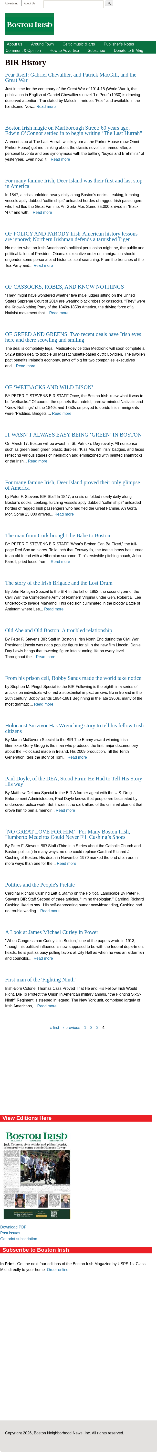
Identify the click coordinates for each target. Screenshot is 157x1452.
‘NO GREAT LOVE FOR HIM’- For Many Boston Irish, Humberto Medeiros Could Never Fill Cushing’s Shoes (67, 834)
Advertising (11, 3)
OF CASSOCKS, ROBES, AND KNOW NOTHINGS (64, 287)
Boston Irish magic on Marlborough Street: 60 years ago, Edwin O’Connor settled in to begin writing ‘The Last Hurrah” (73, 130)
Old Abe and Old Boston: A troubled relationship (58, 630)
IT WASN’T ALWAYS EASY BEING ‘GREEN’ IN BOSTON (73, 435)
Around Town (42, 44)
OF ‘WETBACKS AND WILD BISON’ (49, 387)
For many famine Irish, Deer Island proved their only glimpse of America (72, 485)
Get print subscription (18, 1239)
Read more (46, 106)
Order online (57, 1270)
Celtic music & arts (79, 44)
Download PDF (13, 1227)
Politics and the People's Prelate (40, 885)
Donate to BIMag (128, 50)
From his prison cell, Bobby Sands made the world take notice (73, 678)
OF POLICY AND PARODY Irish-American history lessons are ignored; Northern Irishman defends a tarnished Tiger (71, 236)
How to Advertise (64, 50)
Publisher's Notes (119, 44)
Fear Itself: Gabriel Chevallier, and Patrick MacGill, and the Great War (70, 77)
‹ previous (71, 1027)
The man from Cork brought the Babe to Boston (57, 535)
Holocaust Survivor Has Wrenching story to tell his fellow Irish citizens (74, 728)
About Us (29, 3)
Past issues (10, 1233)
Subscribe (96, 50)
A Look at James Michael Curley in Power (51, 932)
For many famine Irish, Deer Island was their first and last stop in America (73, 183)
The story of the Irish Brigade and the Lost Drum (59, 583)
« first (54, 1027)
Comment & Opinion (23, 50)
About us (14, 44)
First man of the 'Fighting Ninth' (40, 980)
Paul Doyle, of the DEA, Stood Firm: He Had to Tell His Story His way (73, 781)
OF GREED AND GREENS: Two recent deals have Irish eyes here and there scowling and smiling (73, 337)
